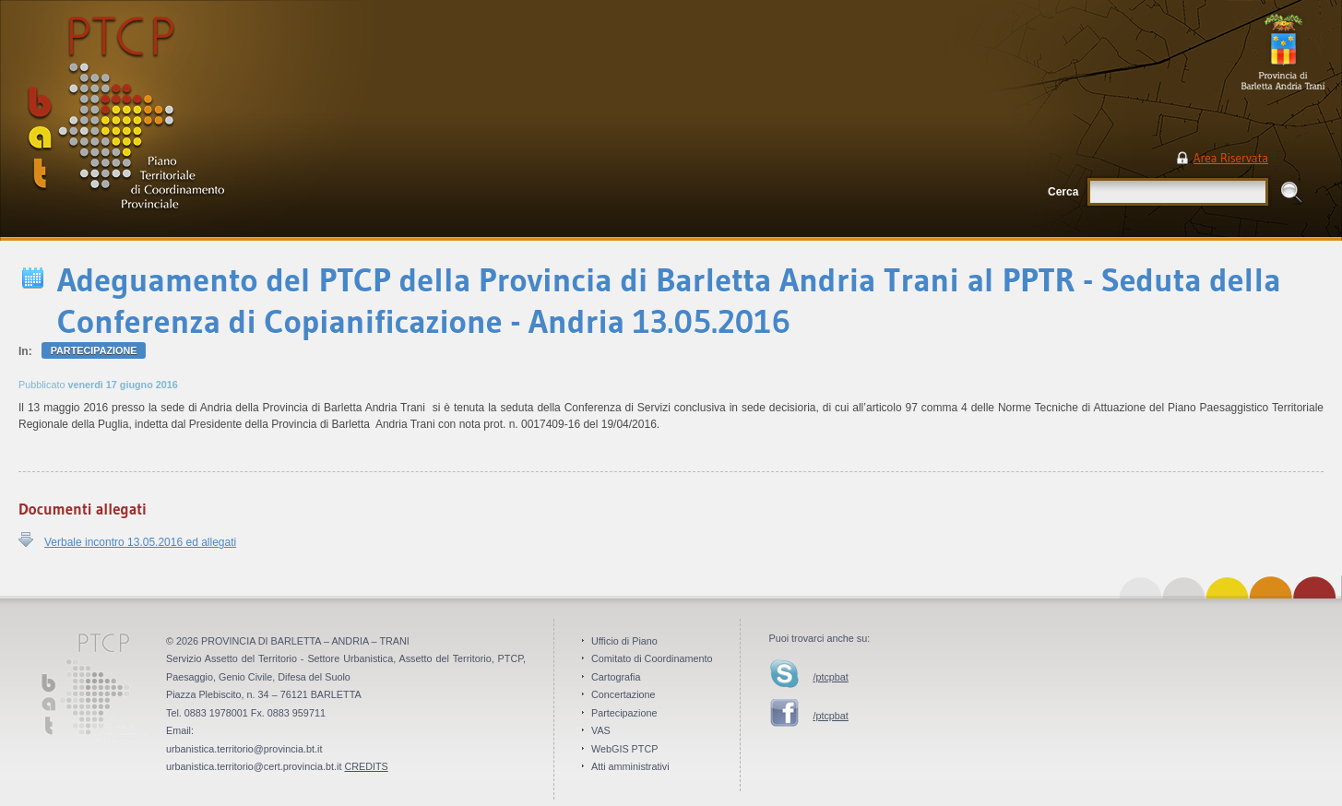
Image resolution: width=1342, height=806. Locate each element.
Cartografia (615, 676)
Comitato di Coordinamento (651, 658)
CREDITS (365, 766)
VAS (601, 730)
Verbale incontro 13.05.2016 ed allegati (140, 542)
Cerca (1063, 191)
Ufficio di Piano (624, 640)
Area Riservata (1231, 157)
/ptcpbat (830, 676)
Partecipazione (94, 350)
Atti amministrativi (630, 766)
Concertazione (623, 694)
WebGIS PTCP (624, 748)
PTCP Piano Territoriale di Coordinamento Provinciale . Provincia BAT (188, 120)
